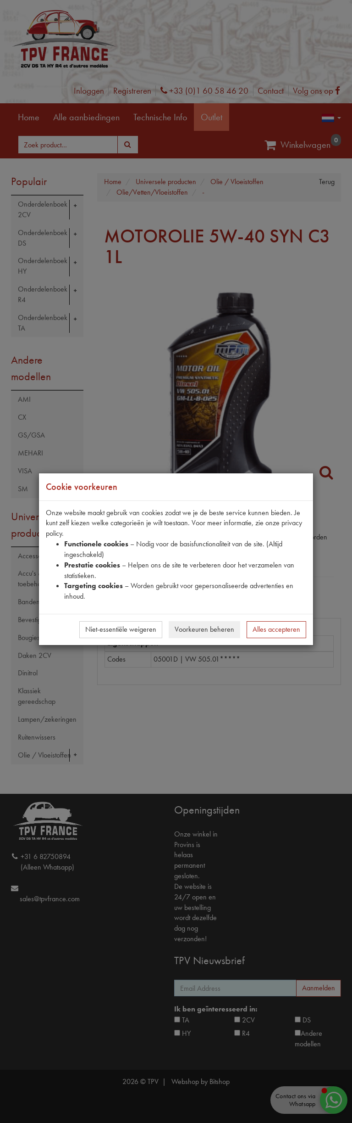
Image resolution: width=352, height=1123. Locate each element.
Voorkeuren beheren (204, 629)
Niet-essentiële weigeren (120, 629)
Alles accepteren (276, 629)
